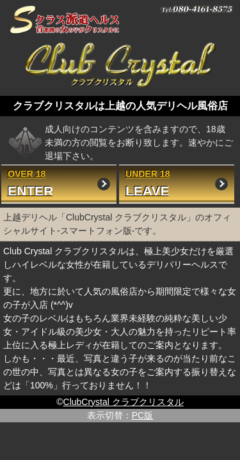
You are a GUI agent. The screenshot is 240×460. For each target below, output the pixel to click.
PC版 (142, 415)
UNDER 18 (176, 183)
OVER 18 (59, 183)
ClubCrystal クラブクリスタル (123, 402)
